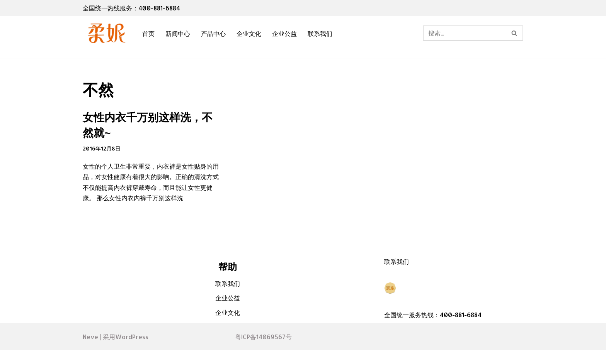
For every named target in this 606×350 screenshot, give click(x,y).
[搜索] (464, 33)
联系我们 (320, 33)
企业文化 (249, 33)
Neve (90, 337)
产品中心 (213, 33)
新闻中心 (177, 33)
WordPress (131, 337)
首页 (148, 33)
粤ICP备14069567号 (263, 337)
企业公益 (284, 33)
